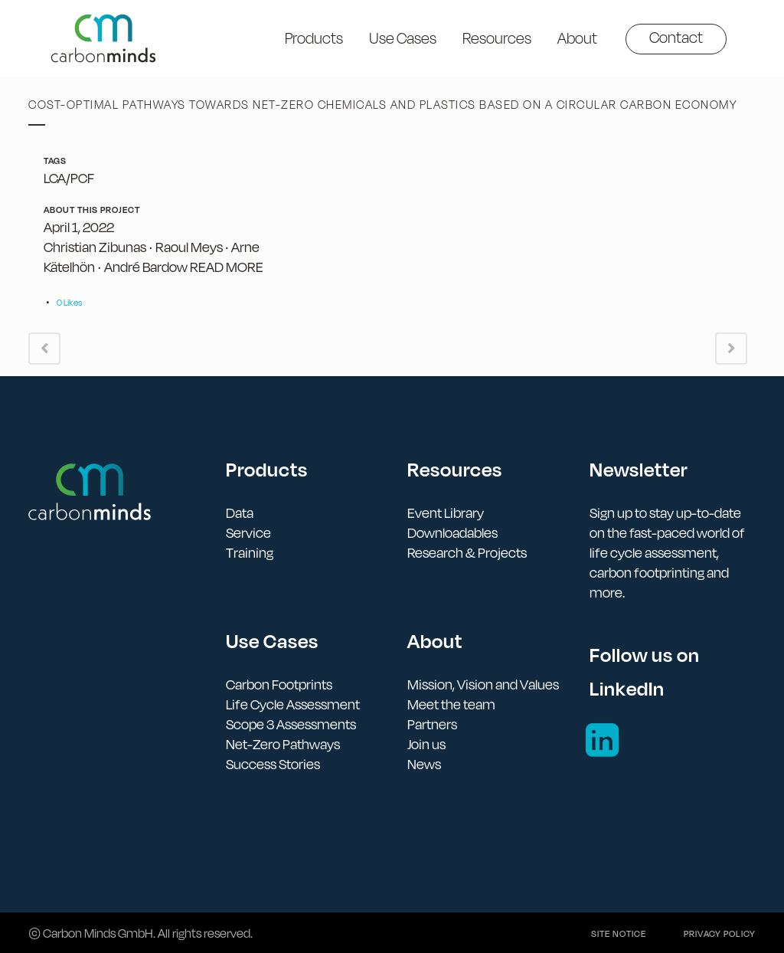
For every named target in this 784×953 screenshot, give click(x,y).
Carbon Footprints (279, 684)
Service (248, 533)
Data (239, 513)
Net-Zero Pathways (283, 744)
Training (249, 553)
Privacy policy (720, 933)
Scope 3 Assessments (291, 724)
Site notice (618, 933)
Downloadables (452, 533)
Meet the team (451, 704)
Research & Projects (467, 553)
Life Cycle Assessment (293, 704)
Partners (432, 724)
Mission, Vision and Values (483, 684)
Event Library (445, 513)
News (424, 764)
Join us (426, 744)
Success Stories (273, 764)
